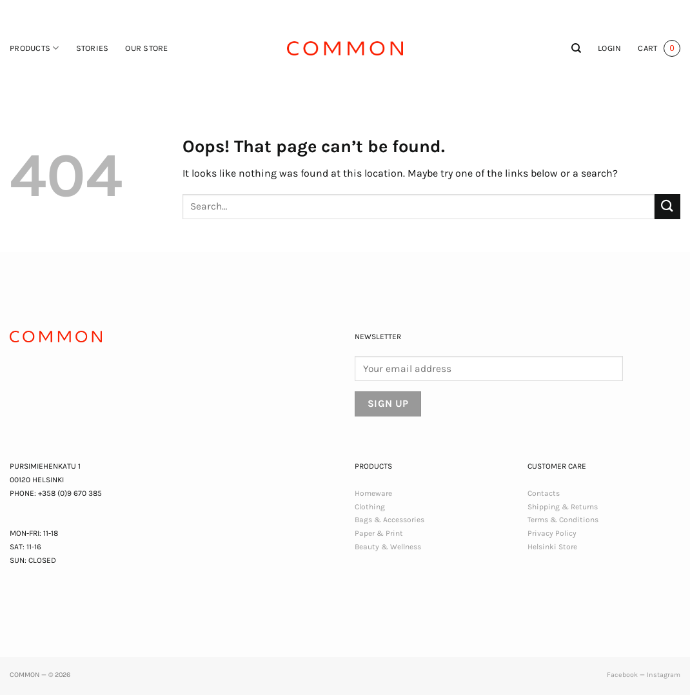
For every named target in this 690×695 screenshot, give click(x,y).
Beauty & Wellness (388, 546)
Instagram (663, 675)
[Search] (576, 48)
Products (34, 48)
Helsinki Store (552, 546)
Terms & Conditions (562, 519)
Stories (92, 48)
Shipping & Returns (562, 506)
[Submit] (667, 206)
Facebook (622, 675)
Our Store (146, 48)
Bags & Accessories (389, 519)
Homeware (373, 493)
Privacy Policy (552, 533)
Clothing (370, 506)
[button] (609, 48)
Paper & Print (379, 533)
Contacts (543, 493)
